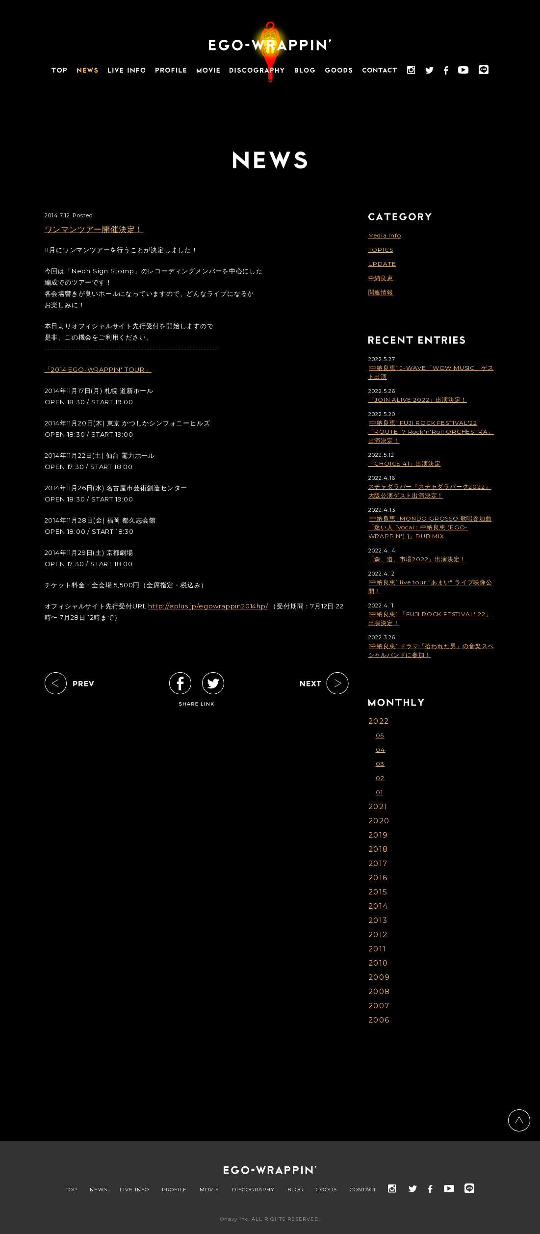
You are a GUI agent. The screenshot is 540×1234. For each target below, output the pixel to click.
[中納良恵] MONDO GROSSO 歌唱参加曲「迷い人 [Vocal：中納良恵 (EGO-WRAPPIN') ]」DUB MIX (430, 527)
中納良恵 (380, 278)
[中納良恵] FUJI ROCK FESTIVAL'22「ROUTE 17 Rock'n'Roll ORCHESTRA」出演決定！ (431, 431)
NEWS (98, 1189)
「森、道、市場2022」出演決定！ (417, 559)
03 (380, 763)
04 (381, 749)
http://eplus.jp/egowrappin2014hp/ (208, 606)
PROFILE (174, 1189)
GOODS (326, 1189)
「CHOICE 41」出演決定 (404, 463)
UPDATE (382, 263)
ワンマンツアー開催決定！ (94, 229)
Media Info (384, 235)
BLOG (295, 1189)
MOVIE (209, 1189)
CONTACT (363, 1189)
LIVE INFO (134, 1189)
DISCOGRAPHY (253, 1189)
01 (380, 792)
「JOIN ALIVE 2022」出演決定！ (417, 399)
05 (380, 735)
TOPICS (380, 249)
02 (380, 778)
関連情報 (380, 292)
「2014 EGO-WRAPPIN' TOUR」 (98, 369)
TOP (71, 1189)
